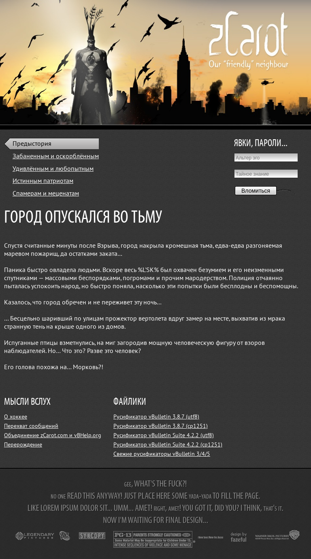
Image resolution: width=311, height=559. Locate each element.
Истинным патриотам (43, 181)
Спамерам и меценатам (46, 193)
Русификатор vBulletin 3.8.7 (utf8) (156, 416)
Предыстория (32, 143)
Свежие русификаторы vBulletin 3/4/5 (161, 454)
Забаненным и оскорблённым (56, 156)
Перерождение (23, 444)
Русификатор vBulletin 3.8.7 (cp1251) (160, 426)
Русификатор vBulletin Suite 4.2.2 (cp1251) (167, 444)
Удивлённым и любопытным (53, 168)
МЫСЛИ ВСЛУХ (27, 402)
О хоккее (15, 416)
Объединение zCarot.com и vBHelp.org (52, 435)
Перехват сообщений (31, 426)
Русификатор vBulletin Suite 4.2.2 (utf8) (163, 435)
